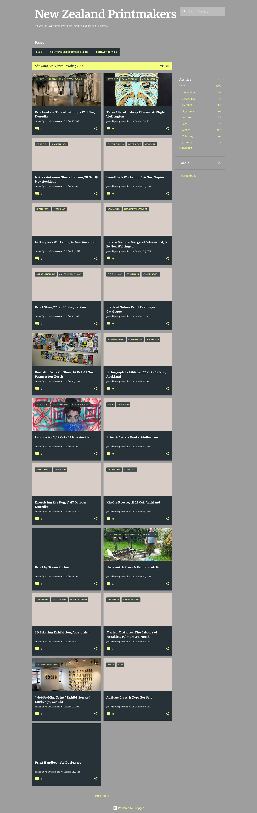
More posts (102, 796)
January (187, 142)
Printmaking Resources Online (68, 52)
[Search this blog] (206, 11)
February (188, 136)
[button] (96, 128)
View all (165, 66)
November (188, 98)
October (187, 105)
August (186, 117)
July (184, 123)
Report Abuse (187, 175)
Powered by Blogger (128, 808)
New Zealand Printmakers (106, 14)
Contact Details (105, 52)
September (189, 111)
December (188, 92)
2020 (182, 86)
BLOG (38, 52)
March (186, 130)
